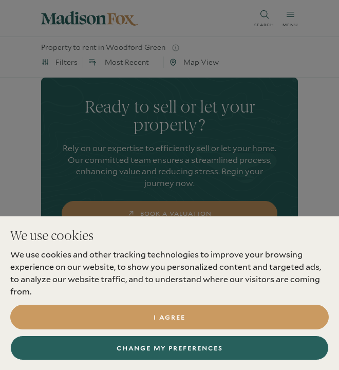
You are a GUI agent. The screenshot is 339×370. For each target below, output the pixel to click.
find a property (169, 246)
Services (57, 343)
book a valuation (170, 213)
